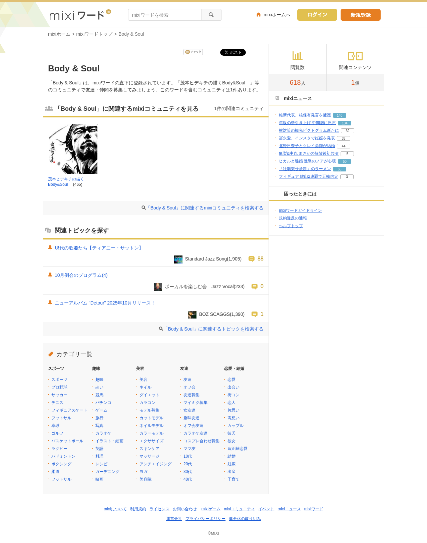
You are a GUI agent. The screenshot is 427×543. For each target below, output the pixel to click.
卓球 (55, 425)
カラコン (147, 402)
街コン (234, 395)
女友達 (189, 410)
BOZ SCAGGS (214, 314)
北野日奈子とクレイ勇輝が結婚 (307, 145)
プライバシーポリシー (205, 518)
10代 (187, 456)
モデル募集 (149, 410)
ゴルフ (57, 433)
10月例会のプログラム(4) (81, 275)
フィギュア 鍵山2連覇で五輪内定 (308, 176)
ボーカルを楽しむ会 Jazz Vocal (199, 286)
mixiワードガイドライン (300, 210)
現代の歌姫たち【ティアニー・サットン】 (99, 247)
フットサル (61, 418)
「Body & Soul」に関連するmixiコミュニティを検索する (205, 207)
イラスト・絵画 (109, 441)
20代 (187, 464)
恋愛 (232, 379)
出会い (234, 387)
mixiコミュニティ (239, 509)
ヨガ (143, 471)
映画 (99, 479)
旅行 (99, 418)
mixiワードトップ (94, 34)
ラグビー (59, 448)
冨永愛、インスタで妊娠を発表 (307, 138)
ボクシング (61, 464)
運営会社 (174, 518)
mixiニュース (289, 509)
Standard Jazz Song (206, 258)
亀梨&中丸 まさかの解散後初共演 (309, 153)
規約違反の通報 (293, 218)
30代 (187, 471)
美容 (143, 379)
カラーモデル (151, 433)
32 (347, 131)
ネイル (145, 387)
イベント (266, 509)
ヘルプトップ (291, 225)
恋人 (232, 402)
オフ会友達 (193, 425)
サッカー (59, 395)
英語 (99, 448)
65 (339, 169)
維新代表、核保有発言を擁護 (305, 115)
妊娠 (232, 464)
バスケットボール (67, 441)
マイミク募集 (195, 402)
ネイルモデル (151, 425)
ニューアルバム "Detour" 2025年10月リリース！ (105, 303)
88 (261, 258)
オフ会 (189, 387)
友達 (187, 379)
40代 (187, 479)
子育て (234, 479)
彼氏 (232, 433)
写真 (99, 425)
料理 (99, 456)
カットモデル (151, 418)
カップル (236, 425)
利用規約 (138, 509)
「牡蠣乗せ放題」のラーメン (305, 168)
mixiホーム (59, 34)
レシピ (101, 464)
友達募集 (191, 395)
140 (340, 115)
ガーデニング (107, 471)
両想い (234, 418)
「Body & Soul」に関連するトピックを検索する (213, 329)
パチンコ (103, 402)
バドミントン (63, 456)
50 (345, 161)
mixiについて (115, 509)
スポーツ (59, 379)
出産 (232, 471)
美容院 (145, 479)
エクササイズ (151, 441)
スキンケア (149, 448)
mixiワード (313, 509)
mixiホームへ (277, 14)
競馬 (99, 395)
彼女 (232, 441)
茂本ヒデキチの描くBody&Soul (66, 182)
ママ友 (189, 448)
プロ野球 (59, 387)
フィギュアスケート (69, 410)
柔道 (55, 471)
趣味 (99, 379)
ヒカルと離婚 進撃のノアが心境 (307, 161)
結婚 (232, 456)
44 (343, 146)
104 (345, 123)
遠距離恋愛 (238, 448)
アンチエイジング (155, 464)
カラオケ (103, 433)
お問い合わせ (185, 509)
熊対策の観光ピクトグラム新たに (309, 130)
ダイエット (149, 395)
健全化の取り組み (245, 518)
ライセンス (159, 509)
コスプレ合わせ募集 (201, 441)
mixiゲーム (211, 509)
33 (343, 138)
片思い (234, 410)
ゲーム (101, 410)
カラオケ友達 (195, 433)
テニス (57, 402)
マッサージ (149, 456)
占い (99, 387)
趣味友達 (191, 418)
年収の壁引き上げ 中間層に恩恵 (307, 122)
